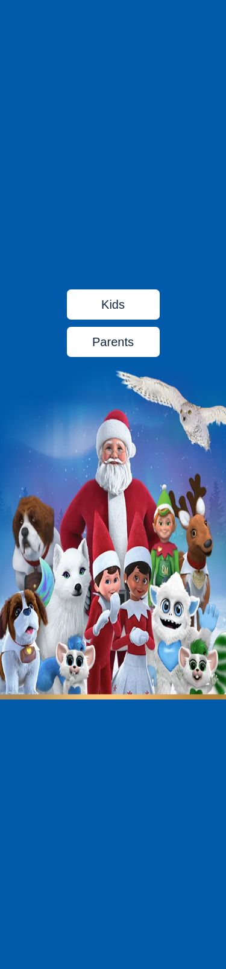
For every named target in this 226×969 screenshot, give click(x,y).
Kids (113, 304)
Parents (113, 342)
